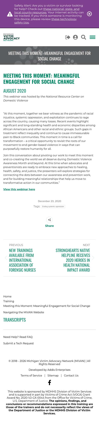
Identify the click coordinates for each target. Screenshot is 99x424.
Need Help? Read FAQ (18, 337)
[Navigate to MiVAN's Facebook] (49, 382)
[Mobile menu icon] (92, 37)
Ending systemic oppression (53, 206)
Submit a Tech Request (18, 343)
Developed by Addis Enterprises (49, 369)
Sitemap (53, 375)
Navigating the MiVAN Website (23, 312)
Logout (68, 37)
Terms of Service (31, 375)
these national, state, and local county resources (46, 10)
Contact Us (71, 375)
